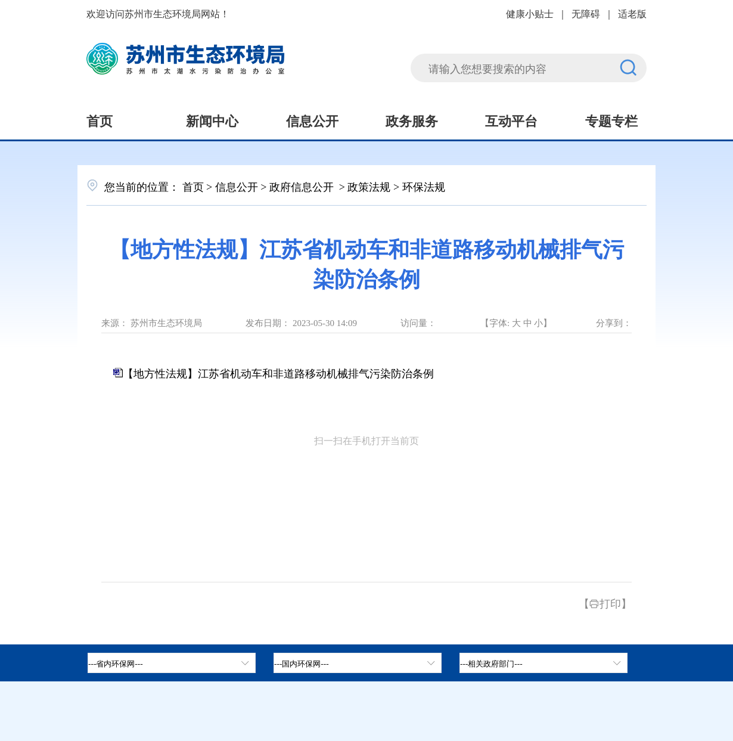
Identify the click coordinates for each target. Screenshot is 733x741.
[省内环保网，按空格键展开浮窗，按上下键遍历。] (172, 663)
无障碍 (586, 13)
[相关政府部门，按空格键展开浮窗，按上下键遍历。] (543, 663)
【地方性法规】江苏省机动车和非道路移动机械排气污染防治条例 (278, 372)
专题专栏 (611, 119)
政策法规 (368, 186)
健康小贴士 (530, 13)
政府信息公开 (303, 186)
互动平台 (511, 119)
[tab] (358, 663)
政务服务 (412, 119)
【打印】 (605, 602)
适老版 (632, 13)
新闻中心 (212, 119)
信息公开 (312, 119)
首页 (99, 119)
